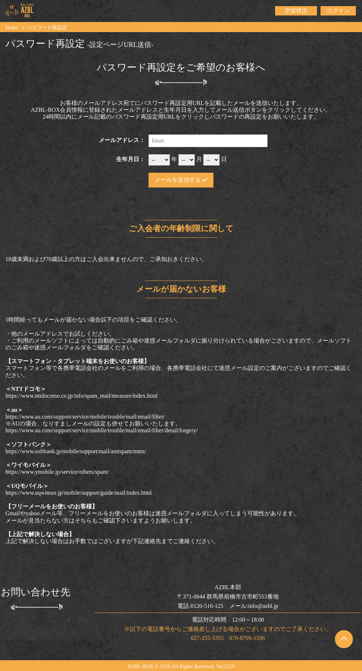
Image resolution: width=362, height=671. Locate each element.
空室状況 (296, 11)
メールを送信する (181, 180)
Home (11, 27)
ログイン (338, 11)
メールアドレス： (122, 140)
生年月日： (130, 159)
